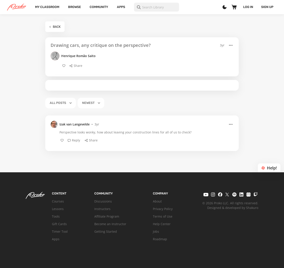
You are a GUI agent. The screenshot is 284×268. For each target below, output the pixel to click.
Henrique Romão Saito (78, 56)
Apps (121, 7)
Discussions (103, 201)
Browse (74, 7)
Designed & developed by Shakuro (232, 208)
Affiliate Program (106, 216)
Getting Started (105, 231)
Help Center (162, 224)
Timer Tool (60, 231)
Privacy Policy (163, 209)
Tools (56, 216)
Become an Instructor (110, 224)
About (157, 201)
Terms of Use (162, 216)
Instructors (102, 209)
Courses (58, 201)
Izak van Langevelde (74, 124)
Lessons (58, 209)
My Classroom (47, 7)
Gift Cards (59, 224)
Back (55, 27)
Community (99, 7)
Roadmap (160, 239)
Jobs (156, 231)
